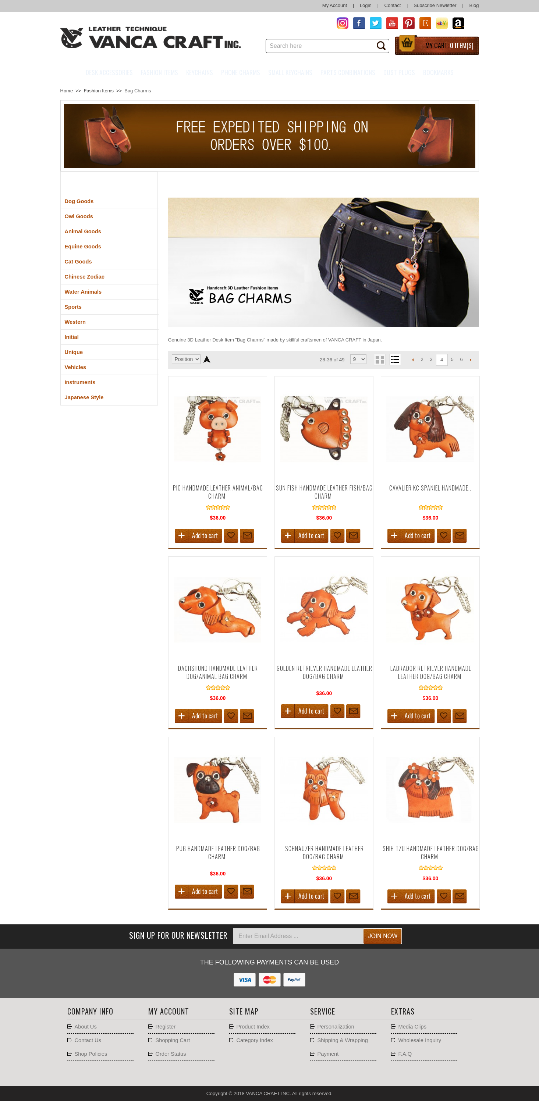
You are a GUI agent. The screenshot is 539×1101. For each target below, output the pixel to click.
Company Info (90, 1011)
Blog (474, 5)
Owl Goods (79, 216)
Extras (403, 1011)
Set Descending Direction (207, 359)
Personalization (336, 1027)
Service (322, 1011)
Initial (72, 337)
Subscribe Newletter (435, 5)
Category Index (255, 1040)
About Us (86, 1027)
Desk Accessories (109, 72)
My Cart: (449, 45)
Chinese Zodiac (84, 277)
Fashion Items (159, 72)
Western (75, 322)
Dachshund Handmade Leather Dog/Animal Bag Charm (218, 672)
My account (168, 1011)
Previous (413, 359)
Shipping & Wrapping (343, 1040)
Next (470, 359)
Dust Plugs (399, 72)
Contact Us (88, 1040)
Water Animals (83, 292)
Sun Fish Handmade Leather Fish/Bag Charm (324, 492)
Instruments (80, 382)
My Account (334, 5)
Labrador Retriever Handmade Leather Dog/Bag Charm (430, 672)
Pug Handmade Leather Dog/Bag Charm (218, 852)
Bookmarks (438, 72)
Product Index (253, 1027)
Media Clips (412, 1027)
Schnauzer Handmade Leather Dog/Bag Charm (324, 852)
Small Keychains (290, 72)
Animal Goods (83, 231)
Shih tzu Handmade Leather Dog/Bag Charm (431, 852)
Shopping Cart (173, 1040)
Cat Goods (78, 262)
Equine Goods (83, 246)
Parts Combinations (347, 72)
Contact (392, 5)
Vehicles (75, 367)
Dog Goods (79, 201)
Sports (73, 307)
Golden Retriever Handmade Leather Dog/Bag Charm (324, 672)
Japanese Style (84, 397)
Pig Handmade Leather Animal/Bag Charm (218, 492)
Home (66, 90)
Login (366, 5)
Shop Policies (91, 1054)
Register (166, 1027)
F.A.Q (405, 1054)
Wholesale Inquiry (420, 1040)
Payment (328, 1054)
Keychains (199, 72)
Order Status (171, 1054)
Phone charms (240, 72)
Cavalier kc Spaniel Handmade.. (430, 488)
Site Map (244, 1011)
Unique (74, 352)
